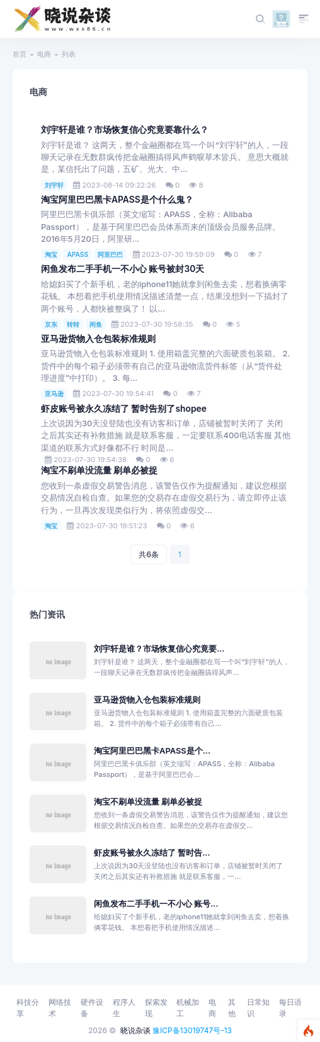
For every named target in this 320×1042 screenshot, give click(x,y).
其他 (232, 1007)
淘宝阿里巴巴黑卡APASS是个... (152, 751)
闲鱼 (95, 324)
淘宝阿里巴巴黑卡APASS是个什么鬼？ (117, 200)
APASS (77, 254)
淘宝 (51, 254)
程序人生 (124, 1007)
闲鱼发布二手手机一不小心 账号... (156, 904)
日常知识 (258, 1007)
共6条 (148, 554)
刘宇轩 (54, 185)
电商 (44, 54)
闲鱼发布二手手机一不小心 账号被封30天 (122, 269)
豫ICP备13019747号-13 (192, 1030)
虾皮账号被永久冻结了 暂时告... (152, 853)
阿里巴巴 (110, 254)
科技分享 (27, 1007)
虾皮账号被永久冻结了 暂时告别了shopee (124, 409)
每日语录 (290, 1007)
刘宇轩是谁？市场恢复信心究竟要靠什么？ (125, 130)
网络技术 (60, 1007)
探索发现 (156, 1007)
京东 (51, 324)
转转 (73, 324)
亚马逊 (54, 393)
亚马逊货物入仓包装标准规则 (98, 339)
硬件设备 (92, 1007)
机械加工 (187, 1007)
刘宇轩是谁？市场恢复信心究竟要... (159, 649)
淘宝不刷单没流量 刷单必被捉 (99, 470)
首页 (19, 54)
